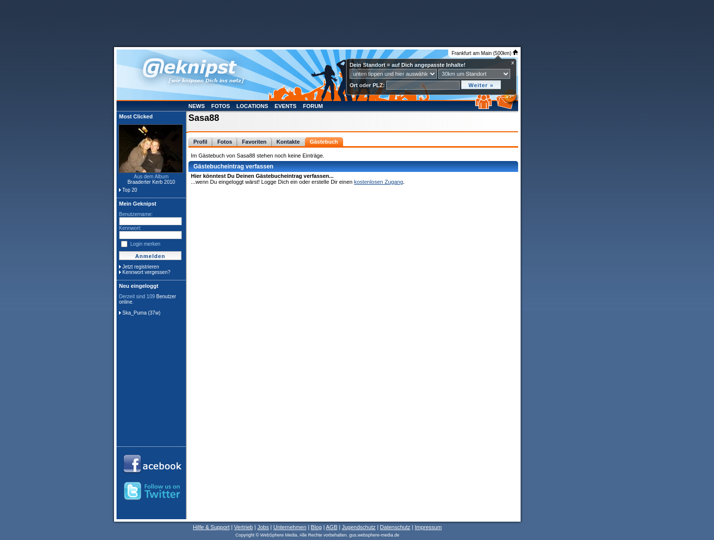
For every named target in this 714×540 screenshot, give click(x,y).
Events (286, 106)
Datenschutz (395, 527)
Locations (252, 106)
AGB (331, 527)
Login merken (145, 244)
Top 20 (129, 190)
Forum (313, 106)
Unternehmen (289, 527)
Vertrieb (243, 527)
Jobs (263, 527)
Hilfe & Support (211, 527)
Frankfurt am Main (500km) (485, 53)
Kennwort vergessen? (146, 272)
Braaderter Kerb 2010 (151, 182)
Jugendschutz (358, 527)
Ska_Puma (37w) (141, 313)
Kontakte (288, 142)
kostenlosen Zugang (378, 182)
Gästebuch (324, 142)
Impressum (428, 527)
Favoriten (254, 142)
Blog (316, 527)
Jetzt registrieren (140, 267)
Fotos (220, 106)
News (196, 106)
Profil (200, 142)
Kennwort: (130, 228)
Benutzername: (136, 214)
